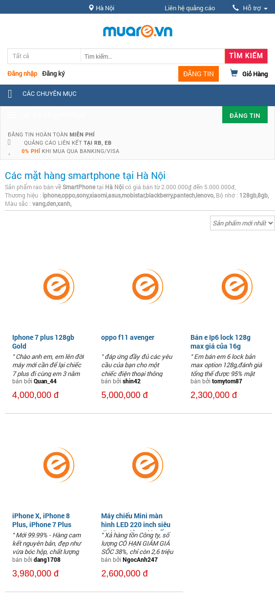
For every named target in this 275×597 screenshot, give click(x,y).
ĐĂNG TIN (198, 73)
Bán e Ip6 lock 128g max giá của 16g (220, 341)
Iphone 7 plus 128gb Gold (43, 341)
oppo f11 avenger (127, 337)
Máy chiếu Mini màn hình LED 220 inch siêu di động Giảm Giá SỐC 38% (135, 529)
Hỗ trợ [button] (250, 8)
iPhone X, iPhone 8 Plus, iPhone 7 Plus (41, 520)
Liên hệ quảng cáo (190, 7)
